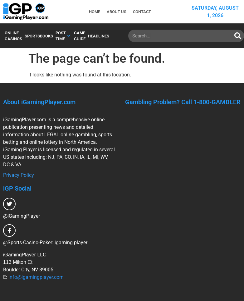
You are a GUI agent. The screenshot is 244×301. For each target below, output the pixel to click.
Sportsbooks (39, 36)
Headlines (98, 36)
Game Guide (79, 36)
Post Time (63, 36)
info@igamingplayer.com (36, 277)
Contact (142, 11)
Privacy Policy (18, 175)
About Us (116, 11)
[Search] (238, 36)
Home (94, 11)
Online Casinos (13, 36)
